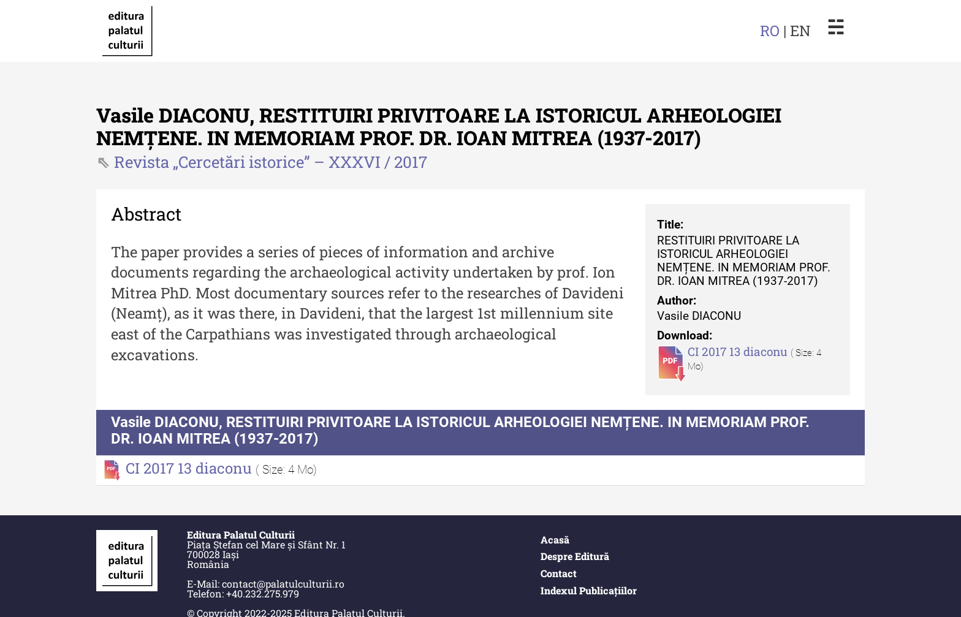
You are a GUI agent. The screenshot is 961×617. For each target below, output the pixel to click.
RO (770, 30)
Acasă (555, 539)
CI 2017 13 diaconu (739, 351)
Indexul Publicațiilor (589, 590)
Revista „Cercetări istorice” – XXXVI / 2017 (270, 161)
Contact (559, 573)
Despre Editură (575, 556)
